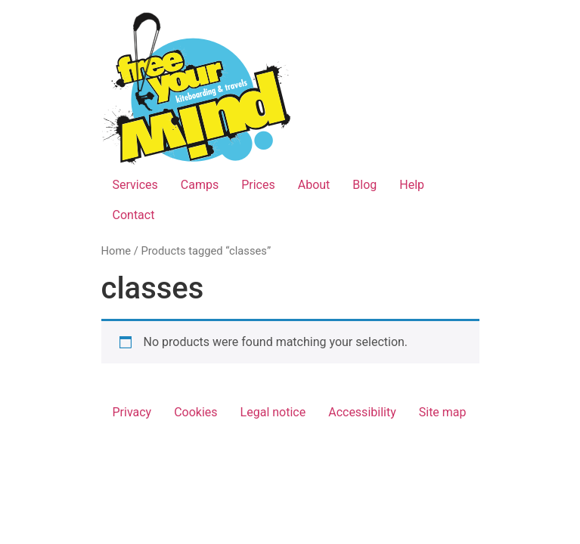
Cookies (195, 412)
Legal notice (273, 412)
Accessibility (362, 412)
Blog (364, 185)
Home (116, 251)
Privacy (132, 412)
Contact (134, 215)
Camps (200, 185)
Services (135, 185)
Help (411, 185)
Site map (443, 412)
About (314, 185)
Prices (258, 185)
